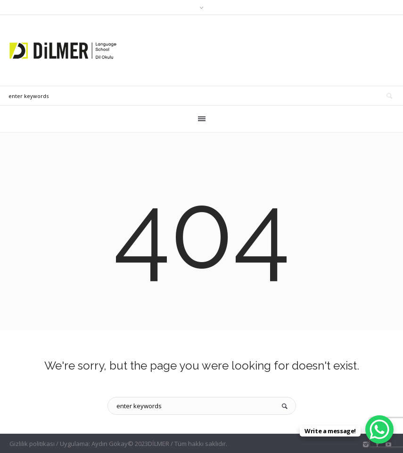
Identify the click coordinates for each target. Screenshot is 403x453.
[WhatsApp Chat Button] (379, 429)
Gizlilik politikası (32, 443)
